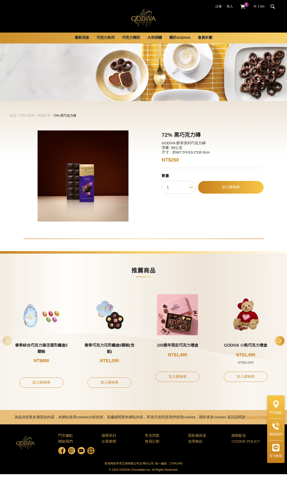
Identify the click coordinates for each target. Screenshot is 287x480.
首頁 (13, 121)
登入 (230, 6)
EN (262, 6)
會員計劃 (205, 44)
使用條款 (195, 447)
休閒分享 (44, 121)
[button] (280, 346)
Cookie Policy (257, 423)
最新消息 (82, 44)
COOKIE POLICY (245, 447)
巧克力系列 (105, 44)
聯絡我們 (65, 447)
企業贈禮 (109, 447)
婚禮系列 (109, 442)
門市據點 (65, 442)
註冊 (218, 6)
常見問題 (152, 442)
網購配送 (238, 442)
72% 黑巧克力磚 (64, 121)
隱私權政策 (197, 442)
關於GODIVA (180, 44)
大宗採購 (154, 44)
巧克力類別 (131, 44)
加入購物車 (231, 193)
